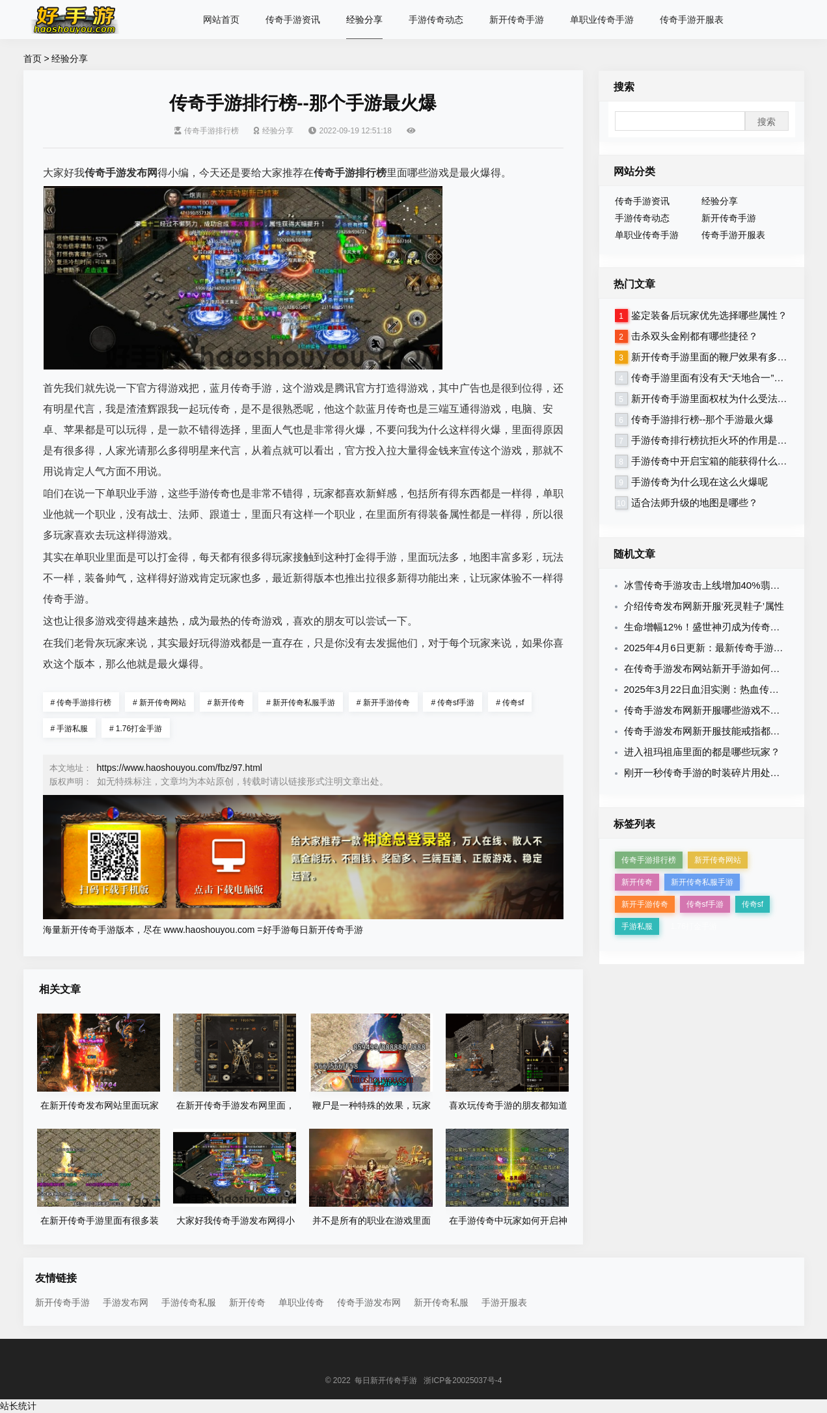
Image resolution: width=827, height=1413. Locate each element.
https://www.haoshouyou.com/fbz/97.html (179, 767)
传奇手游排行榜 (206, 130)
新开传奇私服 (441, 1302)
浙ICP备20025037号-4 (463, 1380)
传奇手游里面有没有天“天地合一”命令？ (717, 377)
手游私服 (69, 728)
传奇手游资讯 (292, 19)
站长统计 (18, 1406)
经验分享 (364, 19)
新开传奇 (226, 702)
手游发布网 (125, 1302)
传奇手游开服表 (692, 19)
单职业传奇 (301, 1302)
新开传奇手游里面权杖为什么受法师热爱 (719, 398)
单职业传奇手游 (602, 19)
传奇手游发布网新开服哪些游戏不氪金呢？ (716, 710)
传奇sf (510, 702)
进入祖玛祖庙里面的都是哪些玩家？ (702, 751)
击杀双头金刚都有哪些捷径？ (694, 336)
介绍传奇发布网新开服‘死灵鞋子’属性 (704, 606)
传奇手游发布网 (369, 1302)
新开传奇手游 (516, 19)
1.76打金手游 (135, 728)
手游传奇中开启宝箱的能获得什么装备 (714, 460)
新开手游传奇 (383, 702)
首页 (32, 58)
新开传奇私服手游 (300, 702)
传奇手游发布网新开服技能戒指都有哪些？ (716, 730)
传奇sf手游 (452, 702)
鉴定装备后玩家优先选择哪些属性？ (709, 315)
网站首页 (221, 19)
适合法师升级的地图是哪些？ (694, 502)
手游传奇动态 (436, 19)
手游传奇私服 (188, 1302)
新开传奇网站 (159, 702)
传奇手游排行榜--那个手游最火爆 (702, 419)
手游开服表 (504, 1302)
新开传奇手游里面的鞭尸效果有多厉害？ (719, 356)
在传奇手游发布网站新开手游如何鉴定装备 (716, 668)
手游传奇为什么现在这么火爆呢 (699, 481)
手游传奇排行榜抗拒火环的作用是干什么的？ (728, 440)
